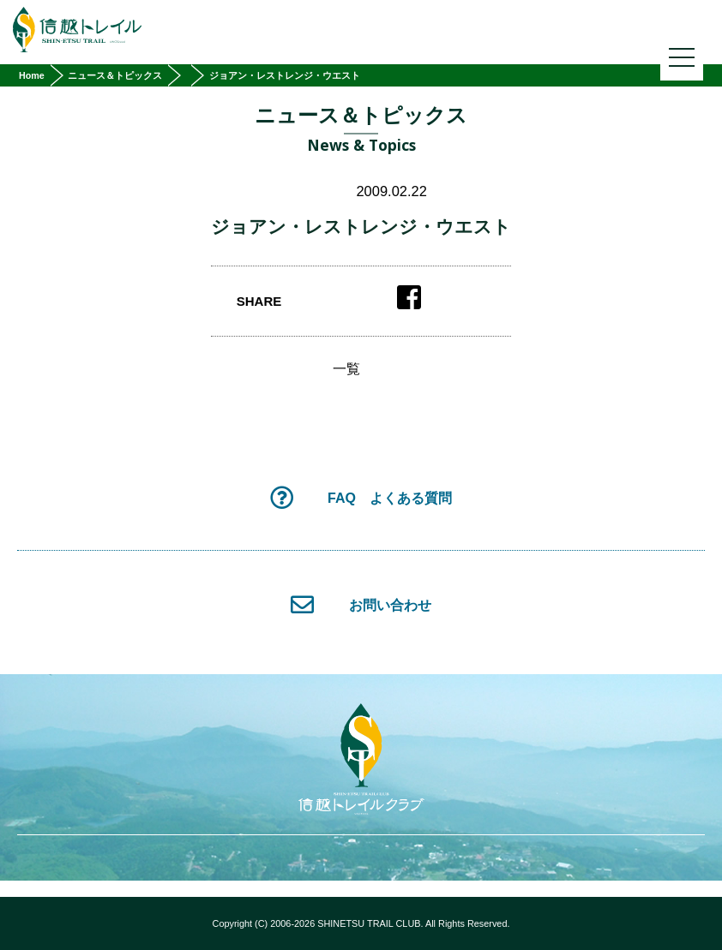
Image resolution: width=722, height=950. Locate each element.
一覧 (346, 369)
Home (32, 75)
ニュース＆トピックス (115, 75)
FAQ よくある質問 (361, 497)
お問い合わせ (360, 604)
